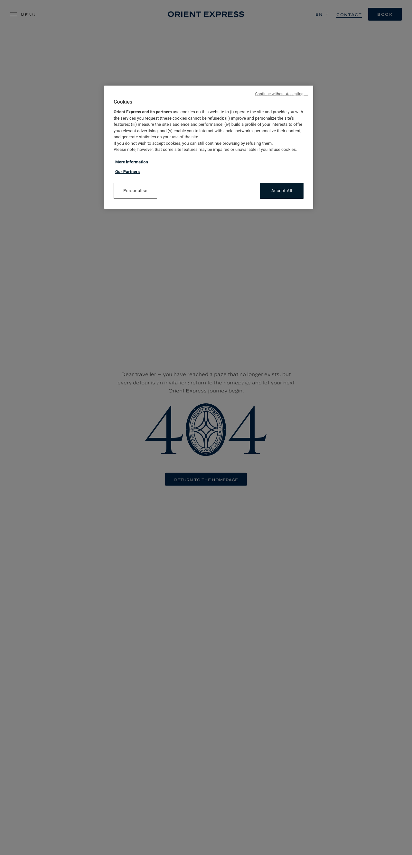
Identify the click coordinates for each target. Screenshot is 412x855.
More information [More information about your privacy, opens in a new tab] (131, 162)
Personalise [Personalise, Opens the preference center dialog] (135, 190)
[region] (208, 147)
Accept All (281, 190)
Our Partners (127, 171)
